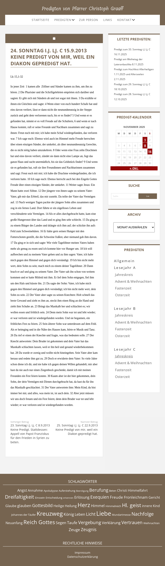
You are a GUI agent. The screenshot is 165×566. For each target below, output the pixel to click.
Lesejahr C (125, 335)
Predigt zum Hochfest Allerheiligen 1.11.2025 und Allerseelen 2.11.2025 (134, 74)
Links (107, 20)
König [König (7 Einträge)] (69, 514)
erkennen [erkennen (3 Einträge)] (68, 497)
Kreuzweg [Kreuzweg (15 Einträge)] (50, 513)
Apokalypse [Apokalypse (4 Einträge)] (51, 491)
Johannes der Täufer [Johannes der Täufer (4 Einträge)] (23, 515)
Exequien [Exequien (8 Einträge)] (99, 497)
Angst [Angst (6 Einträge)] (22, 490)
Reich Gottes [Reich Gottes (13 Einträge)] (39, 522)
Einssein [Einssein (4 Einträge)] (40, 497)
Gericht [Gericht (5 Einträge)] (154, 497)
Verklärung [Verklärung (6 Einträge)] (111, 522)
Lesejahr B (125, 301)
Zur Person (88, 20)
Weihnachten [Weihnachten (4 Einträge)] (151, 523)
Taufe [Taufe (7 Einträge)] (72, 522)
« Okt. (134, 168)
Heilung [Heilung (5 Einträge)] (71, 506)
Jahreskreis (124, 274)
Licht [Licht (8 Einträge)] (90, 514)
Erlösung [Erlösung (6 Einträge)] (81, 497)
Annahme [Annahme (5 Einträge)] (35, 490)
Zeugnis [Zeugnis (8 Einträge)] (88, 529)
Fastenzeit (123, 288)
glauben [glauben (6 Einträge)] (24, 505)
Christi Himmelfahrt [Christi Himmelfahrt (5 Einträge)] (132, 490)
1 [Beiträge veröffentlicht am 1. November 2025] (145, 140)
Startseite (40, 20)
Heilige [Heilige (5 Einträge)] (58, 506)
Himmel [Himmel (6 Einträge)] (98, 505)
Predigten (62, 20)
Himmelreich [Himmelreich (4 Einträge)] (113, 506)
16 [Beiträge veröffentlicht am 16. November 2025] (149, 151)
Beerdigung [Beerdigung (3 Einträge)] (82, 490)
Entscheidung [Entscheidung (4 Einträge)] (54, 497)
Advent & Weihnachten (133, 281)
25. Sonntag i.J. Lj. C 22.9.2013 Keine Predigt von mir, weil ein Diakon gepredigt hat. (77, 429)
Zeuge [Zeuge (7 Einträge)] (74, 529)
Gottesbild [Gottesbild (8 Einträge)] (42, 505)
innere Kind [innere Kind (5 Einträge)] (151, 506)
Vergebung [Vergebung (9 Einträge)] (89, 522)
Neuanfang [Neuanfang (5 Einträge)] (14, 523)
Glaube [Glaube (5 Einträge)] (10, 506)
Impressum (82, 553)
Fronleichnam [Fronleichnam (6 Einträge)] (136, 497)
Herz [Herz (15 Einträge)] (84, 505)
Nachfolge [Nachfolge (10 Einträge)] (142, 514)
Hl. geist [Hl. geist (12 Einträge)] (131, 505)
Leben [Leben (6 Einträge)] (80, 514)
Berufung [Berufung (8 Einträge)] (98, 490)
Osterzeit (122, 295)
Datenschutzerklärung (82, 557)
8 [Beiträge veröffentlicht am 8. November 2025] (145, 145)
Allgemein (124, 260)
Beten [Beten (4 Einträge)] (112, 491)
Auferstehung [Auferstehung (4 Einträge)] (67, 491)
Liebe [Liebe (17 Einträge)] (103, 513)
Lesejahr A (125, 267)
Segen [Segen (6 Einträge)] (61, 522)
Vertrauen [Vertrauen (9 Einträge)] (132, 522)
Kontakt (124, 20)
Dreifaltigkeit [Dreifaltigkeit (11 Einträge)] (19, 496)
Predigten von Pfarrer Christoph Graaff (82, 9)
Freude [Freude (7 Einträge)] (116, 497)
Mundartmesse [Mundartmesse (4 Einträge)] (121, 515)
